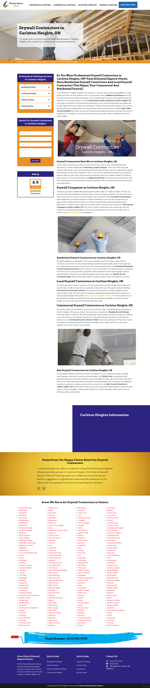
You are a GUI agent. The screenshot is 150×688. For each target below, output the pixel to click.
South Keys (23, 590)
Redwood (52, 523)
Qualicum (52, 533)
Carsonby (110, 553)
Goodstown (82, 588)
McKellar (52, 595)
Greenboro (82, 583)
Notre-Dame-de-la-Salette (58, 570)
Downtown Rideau (84, 618)
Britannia (110, 583)
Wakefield (22, 548)
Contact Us (81, 669)
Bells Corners (112, 595)
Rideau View (53, 508)
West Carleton (24, 538)
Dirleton (81, 625)
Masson (51, 600)
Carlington (111, 563)
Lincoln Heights (83, 523)
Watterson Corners (26, 545)
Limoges (81, 525)
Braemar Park (112, 585)
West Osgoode (24, 535)
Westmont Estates (26, 528)
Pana (50, 545)
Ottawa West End (55, 553)
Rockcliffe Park (24, 618)
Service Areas (82, 672)
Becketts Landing (113, 600)
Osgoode (52, 560)
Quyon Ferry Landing (56, 525)
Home (19, 62)
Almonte (110, 623)
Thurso (21, 573)
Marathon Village (55, 613)
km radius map (36, 428)
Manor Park (53, 620)
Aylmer (109, 613)
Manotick (52, 618)
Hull (79, 555)
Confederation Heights (115, 528)
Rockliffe (22, 613)
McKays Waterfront (56, 598)
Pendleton (52, 540)
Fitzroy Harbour (83, 603)
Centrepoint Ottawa (114, 543)
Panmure (52, 543)
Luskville (81, 510)
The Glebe (23, 575)
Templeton (23, 578)
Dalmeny (110, 510)
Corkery (110, 520)
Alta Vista (110, 620)
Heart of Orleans (84, 573)
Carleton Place (112, 565)
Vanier (21, 558)
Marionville (53, 610)
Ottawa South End (55, 555)
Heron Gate (82, 568)
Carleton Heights (113, 568)
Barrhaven (111, 608)
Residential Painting (40, 5)
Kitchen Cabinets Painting (56, 669)
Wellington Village (25, 540)
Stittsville (22, 580)
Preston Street (54, 535)
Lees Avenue (82, 530)
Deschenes (111, 508)
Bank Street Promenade (116, 610)
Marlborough (53, 608)
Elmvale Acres (83, 608)
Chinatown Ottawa (114, 533)
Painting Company (87, 5)
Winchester (23, 518)
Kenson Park (82, 540)
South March (24, 588)
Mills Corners (53, 585)
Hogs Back (82, 558)
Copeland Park (112, 523)
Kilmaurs (81, 538)
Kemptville (82, 545)
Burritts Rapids (112, 573)
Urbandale (23, 560)
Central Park (111, 545)
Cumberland (111, 513)
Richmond (52, 513)
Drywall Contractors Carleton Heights (64, 62)
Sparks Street (24, 585)
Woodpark (23, 513)
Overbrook (52, 550)
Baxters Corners (113, 603)
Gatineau (81, 595)
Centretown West (113, 538)
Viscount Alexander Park (28, 553)
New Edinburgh (54, 575)
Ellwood (81, 610)
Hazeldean (82, 575)
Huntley (80, 550)
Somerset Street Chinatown (29, 595)
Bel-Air (109, 598)
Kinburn (81, 535)
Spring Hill (23, 583)
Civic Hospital (112, 530)
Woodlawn (23, 515)
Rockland (22, 615)
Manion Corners (54, 623)
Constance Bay (112, 525)
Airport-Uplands (113, 625)
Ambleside (111, 618)
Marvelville (52, 603)
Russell (21, 610)
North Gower (53, 573)
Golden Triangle (83, 590)
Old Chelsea (53, 568)
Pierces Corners (54, 538)
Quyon (51, 528)
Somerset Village (25, 593)
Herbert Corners (84, 570)
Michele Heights (55, 588)
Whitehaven (23, 523)
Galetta (80, 598)
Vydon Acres (23, 550)
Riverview (22, 620)
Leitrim (80, 528)
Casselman (111, 550)
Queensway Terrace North (58, 530)
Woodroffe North (25, 508)
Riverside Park (24, 625)
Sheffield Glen (24, 603)
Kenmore (81, 543)
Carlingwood (111, 560)
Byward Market (112, 570)
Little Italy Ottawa (84, 518)
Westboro (22, 533)
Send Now (35, 161)
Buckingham (111, 575)
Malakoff (52, 625)
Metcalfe (52, 590)
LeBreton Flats (83, 533)
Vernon (21, 555)
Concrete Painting (83, 662)
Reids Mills (53, 518)
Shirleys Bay (23, 600)
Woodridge (23, 510)
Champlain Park (113, 535)
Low (79, 515)
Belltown (110, 593)
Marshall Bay (53, 605)
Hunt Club (81, 553)
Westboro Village (25, 530)
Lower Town (82, 513)
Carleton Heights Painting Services (36, 62)
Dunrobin (81, 615)
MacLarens (82, 508)
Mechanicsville (54, 593)
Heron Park (82, 565)
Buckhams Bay (112, 578)
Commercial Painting (64, 5)
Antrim (109, 615)
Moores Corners (54, 578)
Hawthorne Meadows (86, 578)
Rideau (51, 510)
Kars (79, 548)
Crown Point (111, 515)
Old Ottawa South (55, 563)
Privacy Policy (82, 665)
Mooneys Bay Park (55, 580)
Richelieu (52, 515)
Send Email (114, 664)
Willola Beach (24, 520)
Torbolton (22, 570)
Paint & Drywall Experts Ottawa (91, 686)
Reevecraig (53, 520)
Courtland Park (112, 518)
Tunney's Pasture (25, 565)
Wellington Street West (27, 543)
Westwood (23, 525)
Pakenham (52, 548)
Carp (109, 558)
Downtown (82, 623)
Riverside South (25, 623)
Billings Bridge (112, 588)
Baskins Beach (112, 605)
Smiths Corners (25, 598)
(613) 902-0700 (128, 5)
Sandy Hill (23, 605)
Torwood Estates (25, 568)
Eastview (81, 613)
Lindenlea (81, 520)
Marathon (52, 615)
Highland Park (83, 563)
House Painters (52, 665)
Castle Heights (112, 548)
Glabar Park (82, 593)
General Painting (108, 5)
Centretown (111, 540)
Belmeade (111, 590)
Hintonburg (82, 560)
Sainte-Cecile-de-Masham (28, 608)
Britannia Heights (113, 580)
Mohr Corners (54, 583)
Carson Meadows (113, 555)
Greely (80, 585)
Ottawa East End (55, 558)
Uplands (22, 563)
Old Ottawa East (54, 565)
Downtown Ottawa (84, 620)
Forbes (80, 600)
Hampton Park (83, 580)
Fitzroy (80, 605)
